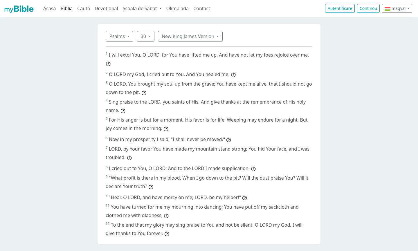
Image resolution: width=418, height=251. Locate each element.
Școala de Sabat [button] (140, 8)
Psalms (117, 36)
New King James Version (188, 36)
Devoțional (106, 8)
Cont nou (368, 8)
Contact (201, 8)
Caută (83, 8)
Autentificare (340, 8)
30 (143, 36)
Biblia (67, 8)
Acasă (49, 8)
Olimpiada (177, 8)
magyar (395, 8)
